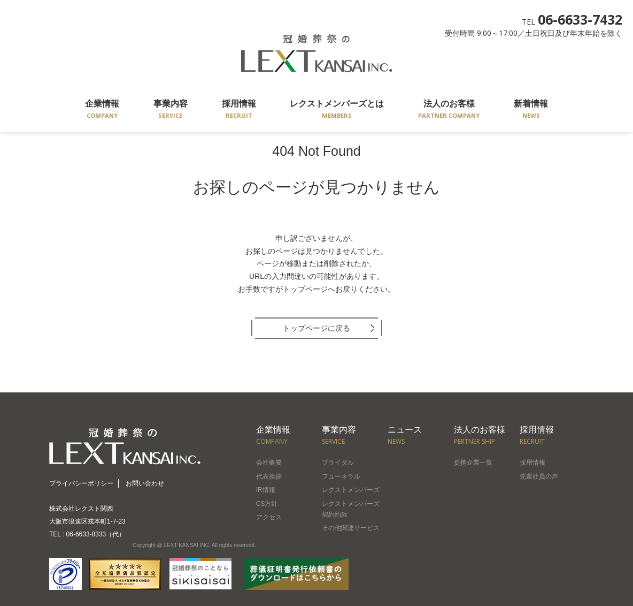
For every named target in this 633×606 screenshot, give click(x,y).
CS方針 (267, 503)
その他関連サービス (351, 528)
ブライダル (338, 462)
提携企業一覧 (473, 462)
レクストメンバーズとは (337, 110)
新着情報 (531, 110)
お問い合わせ (145, 483)
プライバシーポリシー (81, 483)
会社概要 (269, 462)
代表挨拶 (269, 476)
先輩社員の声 (539, 476)
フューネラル (341, 476)
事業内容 (170, 110)
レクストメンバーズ (351, 490)
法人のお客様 (449, 110)
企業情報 (102, 110)
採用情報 (239, 110)
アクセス (269, 517)
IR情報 (265, 490)
